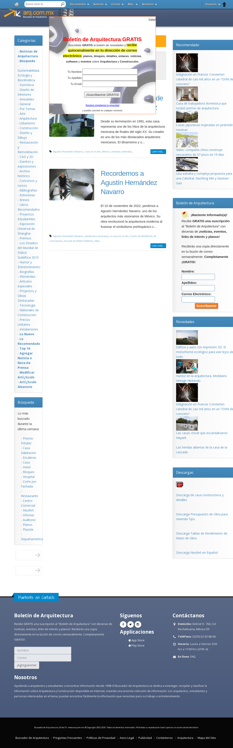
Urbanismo (27, 123)
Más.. (131, 4)
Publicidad (145, 738)
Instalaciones (29, 329)
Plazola (28, 529)
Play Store (137, 645)
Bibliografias (28, 190)
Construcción (29, 128)
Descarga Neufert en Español (197, 552)
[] (152, 19)
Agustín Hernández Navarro (68, 151)
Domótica (27, 85)
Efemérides (28, 276)
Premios (25, 238)
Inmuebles (27, 99)
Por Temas (27, 109)
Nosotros (148, 4)
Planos (27, 525)
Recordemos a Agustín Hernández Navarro (129, 182)
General (25, 104)
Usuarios (211, 4)
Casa (26, 462)
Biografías (27, 272)
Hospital (28, 477)
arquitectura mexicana (96, 236)
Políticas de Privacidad (101, 738)
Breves (24, 200)
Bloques (28, 472)
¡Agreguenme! (26, 665)
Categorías (27, 40)
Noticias (99, 4)
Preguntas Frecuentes (67, 738)
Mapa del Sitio (207, 738)
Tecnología (27, 305)
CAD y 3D (26, 157)
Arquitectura (28, 118)
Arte (23, 114)
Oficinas (28, 515)
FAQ (193, 656)
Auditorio (29, 520)
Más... (98, 241)
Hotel (27, 467)
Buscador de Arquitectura (32, 738)
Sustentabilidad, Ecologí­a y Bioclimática (29, 75)
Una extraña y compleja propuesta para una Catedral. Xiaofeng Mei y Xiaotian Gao (204, 178)
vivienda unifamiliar (121, 151)
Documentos (78, 4)
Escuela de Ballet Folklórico (78, 241)
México (106, 151)
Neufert (28, 510)
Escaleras (29, 457)
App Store (137, 640)
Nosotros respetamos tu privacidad (102, 105)
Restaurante (29, 496)
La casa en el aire (119, 236)
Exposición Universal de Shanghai (26, 228)
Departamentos (32, 539)
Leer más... (158, 151)
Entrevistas (27, 195)
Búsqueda (26, 402)
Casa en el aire (93, 151)
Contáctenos (164, 738)
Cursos (115, 4)
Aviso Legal (127, 738)
